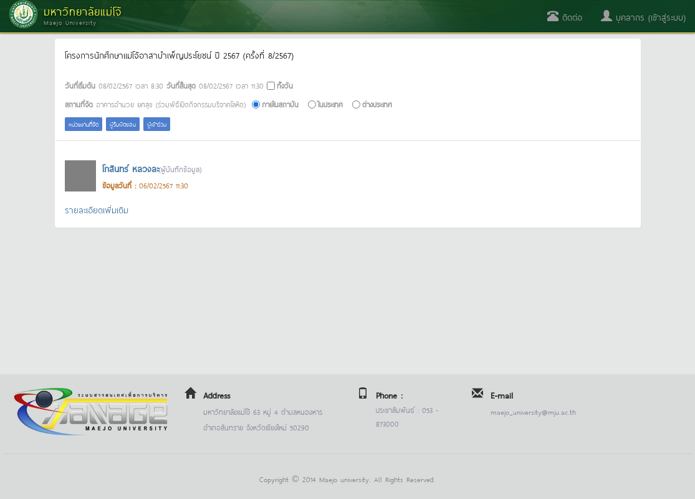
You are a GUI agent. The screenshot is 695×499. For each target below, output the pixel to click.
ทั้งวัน (285, 85)
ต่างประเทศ (377, 104)
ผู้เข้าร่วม (156, 123)
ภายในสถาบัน (280, 104)
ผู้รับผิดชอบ (123, 123)
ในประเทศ (330, 104)
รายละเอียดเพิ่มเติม (96, 209)
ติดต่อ (564, 16)
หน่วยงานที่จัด (83, 123)
